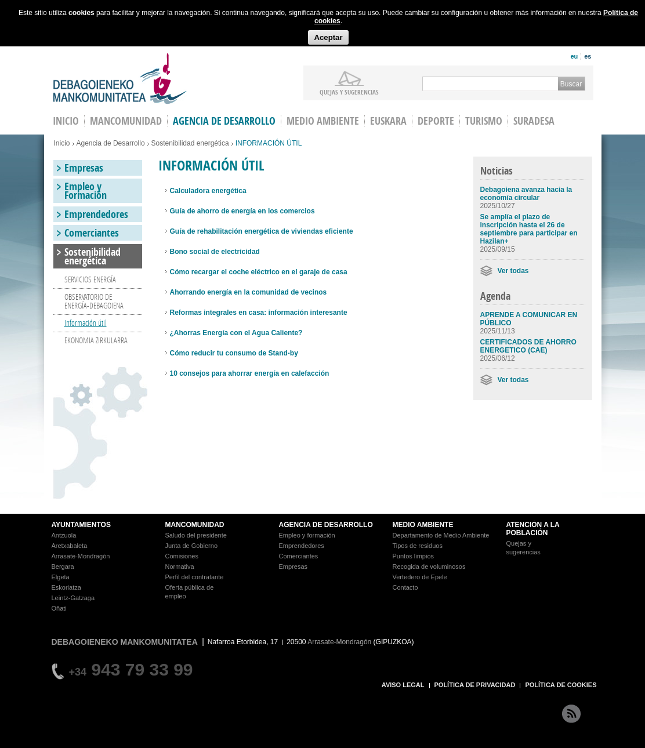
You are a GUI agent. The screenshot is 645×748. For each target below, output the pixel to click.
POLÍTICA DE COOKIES (560, 684)
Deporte (436, 121)
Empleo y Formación (85, 190)
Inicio (62, 143)
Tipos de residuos (418, 545)
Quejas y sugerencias (349, 92)
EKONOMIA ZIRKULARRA (96, 340)
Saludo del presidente (196, 535)
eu (574, 56)
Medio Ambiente (323, 121)
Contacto (405, 587)
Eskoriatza (66, 587)
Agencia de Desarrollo (224, 121)
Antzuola (64, 535)
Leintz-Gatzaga (73, 597)
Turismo (483, 121)
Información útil (85, 322)
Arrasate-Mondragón (81, 556)
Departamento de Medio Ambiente (441, 535)
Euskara (388, 121)
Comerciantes (91, 233)
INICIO (66, 121)
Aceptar (328, 37)
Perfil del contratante (194, 576)
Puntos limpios (413, 556)
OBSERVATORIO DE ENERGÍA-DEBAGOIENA (94, 301)
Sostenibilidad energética (190, 143)
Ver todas (513, 271)
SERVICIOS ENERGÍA (90, 279)
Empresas (83, 168)
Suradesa (534, 121)
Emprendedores (96, 214)
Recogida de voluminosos (429, 566)
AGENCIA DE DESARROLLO (326, 525)
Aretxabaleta (70, 545)
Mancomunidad (126, 121)
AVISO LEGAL (403, 684)
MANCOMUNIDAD (194, 525)
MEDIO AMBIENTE (423, 525)
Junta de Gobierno (191, 545)
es (587, 56)
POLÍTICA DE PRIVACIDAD (475, 684)
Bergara (63, 566)
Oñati (59, 608)
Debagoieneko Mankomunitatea (120, 78)
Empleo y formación (307, 535)
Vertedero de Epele (420, 576)
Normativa (179, 566)
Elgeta (61, 576)
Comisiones (181, 556)
